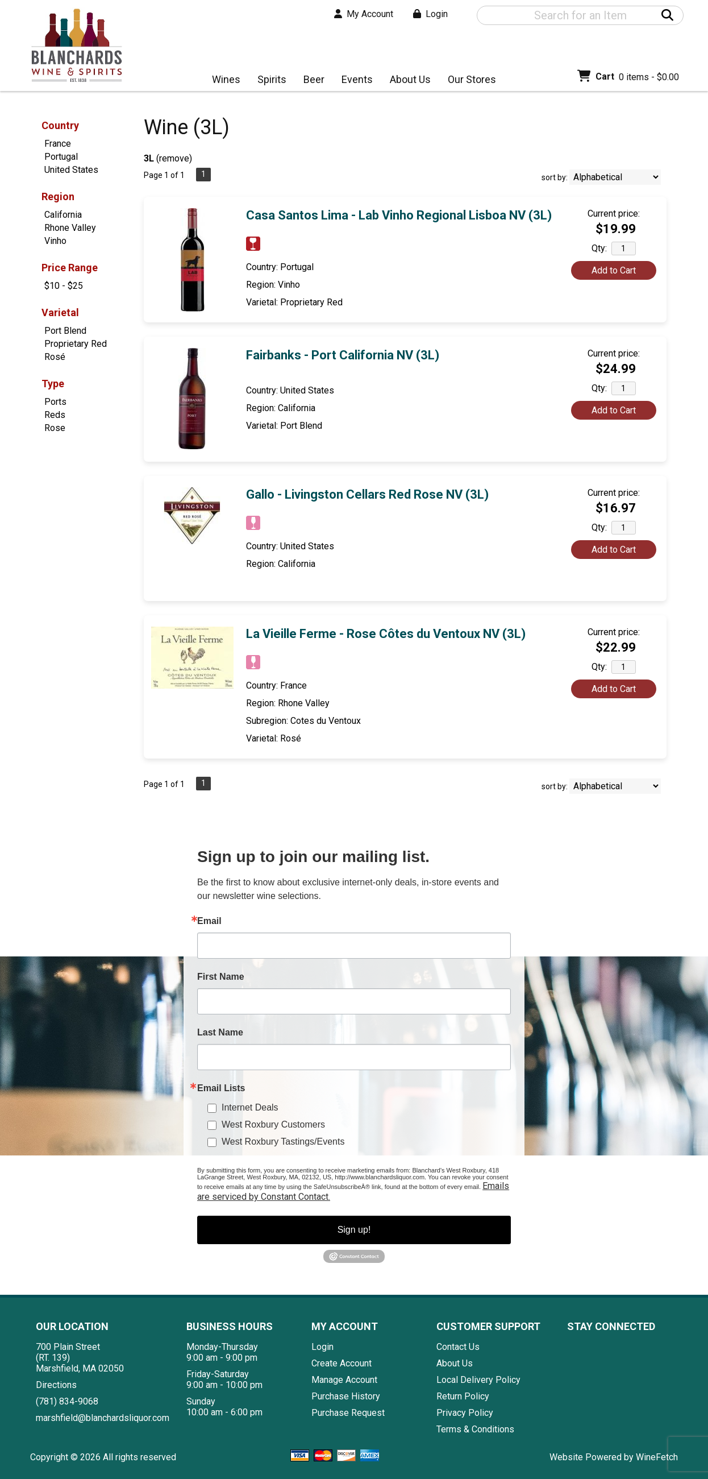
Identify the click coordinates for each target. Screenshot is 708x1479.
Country (60, 125)
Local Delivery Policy (478, 1379)
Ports (55, 401)
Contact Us (458, 1346)
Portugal (61, 156)
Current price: (614, 213)
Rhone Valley (70, 227)
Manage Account (344, 1379)
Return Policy (462, 1396)
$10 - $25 (63, 285)
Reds (54, 414)
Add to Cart (614, 270)
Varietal (60, 312)
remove (174, 158)
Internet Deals (250, 1107)
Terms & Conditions (475, 1429)
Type (52, 384)
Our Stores (468, 80)
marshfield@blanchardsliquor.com (102, 1417)
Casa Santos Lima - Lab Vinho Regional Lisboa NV (399, 215)
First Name (220, 976)
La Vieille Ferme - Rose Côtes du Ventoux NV (386, 634)
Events (357, 79)
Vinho (55, 240)
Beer (310, 80)
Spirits (268, 80)
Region (57, 196)
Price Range (69, 268)
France (57, 143)
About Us (406, 80)
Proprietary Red (75, 343)
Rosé (54, 356)
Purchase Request (348, 1412)
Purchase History (345, 1396)
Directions (56, 1384)
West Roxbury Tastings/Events (283, 1141)
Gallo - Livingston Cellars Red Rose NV (367, 494)
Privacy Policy (464, 1412)
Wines (222, 80)
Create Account (341, 1363)
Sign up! (354, 1229)
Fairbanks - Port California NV (342, 355)
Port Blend (65, 330)
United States (71, 169)
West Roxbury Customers (273, 1124)
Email (209, 921)
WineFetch (657, 1457)
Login (430, 14)
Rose (54, 427)
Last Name (220, 1032)
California (63, 214)
